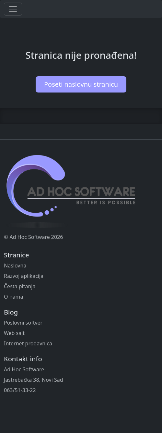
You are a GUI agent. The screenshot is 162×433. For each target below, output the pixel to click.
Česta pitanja (19, 286)
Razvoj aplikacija (23, 275)
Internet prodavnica (28, 343)
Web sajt (14, 333)
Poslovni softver (23, 322)
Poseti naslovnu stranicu (81, 84)
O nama (13, 296)
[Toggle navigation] (13, 9)
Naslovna (15, 265)
